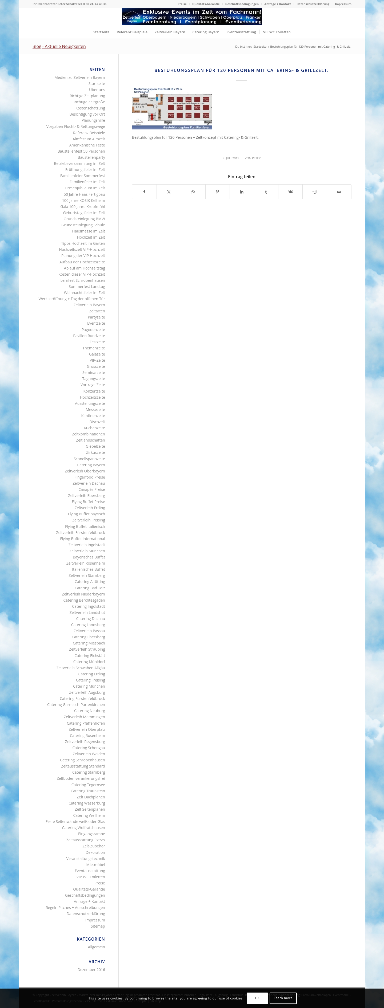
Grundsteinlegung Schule (83, 224)
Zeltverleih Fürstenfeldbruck (80, 532)
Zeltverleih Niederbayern (83, 594)
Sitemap (98, 926)
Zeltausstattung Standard (83, 766)
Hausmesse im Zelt (88, 231)
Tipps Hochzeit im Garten (83, 243)
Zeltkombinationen (88, 433)
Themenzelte (94, 347)
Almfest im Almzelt (89, 138)
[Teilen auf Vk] (290, 192)
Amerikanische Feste (87, 145)
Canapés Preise (91, 489)
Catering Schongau (88, 747)
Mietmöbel (95, 864)
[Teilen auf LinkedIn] (242, 192)
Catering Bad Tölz (90, 587)
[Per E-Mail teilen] (339, 192)
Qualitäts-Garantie (206, 4)
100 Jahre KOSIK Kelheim (83, 200)
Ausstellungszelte (90, 403)
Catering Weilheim (89, 815)
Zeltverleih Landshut (87, 612)
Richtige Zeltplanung (87, 95)
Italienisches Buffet (88, 569)
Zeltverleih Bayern (89, 304)
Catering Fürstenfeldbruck (82, 698)
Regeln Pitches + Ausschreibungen (75, 907)
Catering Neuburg (89, 710)
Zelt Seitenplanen (90, 809)
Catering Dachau (90, 618)
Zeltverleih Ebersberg (86, 495)
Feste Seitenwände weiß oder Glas (75, 821)
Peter (256, 158)
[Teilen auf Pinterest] (218, 192)
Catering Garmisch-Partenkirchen (76, 704)
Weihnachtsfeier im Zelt (84, 292)
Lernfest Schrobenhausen (82, 280)
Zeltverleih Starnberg (87, 575)
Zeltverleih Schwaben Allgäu (81, 667)
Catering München (89, 686)
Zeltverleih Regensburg (85, 741)
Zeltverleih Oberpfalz (87, 729)
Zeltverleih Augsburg (87, 692)
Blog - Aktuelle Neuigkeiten (59, 46)
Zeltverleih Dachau (89, 483)
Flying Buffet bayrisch (86, 513)
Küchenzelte (94, 427)
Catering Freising (90, 680)
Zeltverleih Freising (88, 520)
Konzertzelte (94, 391)
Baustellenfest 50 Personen (81, 151)
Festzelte (97, 341)
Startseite (97, 83)
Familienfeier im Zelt (87, 181)
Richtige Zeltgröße (89, 101)
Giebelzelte (95, 446)
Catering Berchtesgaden (84, 600)
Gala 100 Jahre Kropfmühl (82, 206)
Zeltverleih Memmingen (84, 716)
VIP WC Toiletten (91, 876)
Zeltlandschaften (90, 440)
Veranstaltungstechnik (85, 858)
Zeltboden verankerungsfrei (81, 778)
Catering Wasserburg (87, 803)
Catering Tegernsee (88, 784)
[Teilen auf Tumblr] (266, 192)
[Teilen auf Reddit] (315, 192)
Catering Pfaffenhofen (86, 723)
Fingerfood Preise (90, 477)
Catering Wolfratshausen (83, 827)
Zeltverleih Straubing (87, 649)
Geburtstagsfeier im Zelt (84, 212)
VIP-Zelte (97, 360)
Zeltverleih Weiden (89, 753)
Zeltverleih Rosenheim (85, 563)
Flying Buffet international (82, 538)
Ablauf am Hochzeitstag (84, 268)
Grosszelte (96, 366)
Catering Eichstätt (89, 655)
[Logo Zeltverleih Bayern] (192, 16)
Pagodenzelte (93, 329)
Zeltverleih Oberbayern (85, 471)
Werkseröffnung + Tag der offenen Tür (71, 298)
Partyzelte (96, 317)
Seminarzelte (93, 372)
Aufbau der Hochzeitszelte (82, 261)
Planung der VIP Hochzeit (83, 255)
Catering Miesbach (89, 643)
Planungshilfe (93, 120)
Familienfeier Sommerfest (82, 175)
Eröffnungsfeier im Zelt (85, 169)
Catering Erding (91, 673)
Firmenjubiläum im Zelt (85, 187)
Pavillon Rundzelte (89, 335)
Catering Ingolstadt (88, 606)
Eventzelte (96, 323)
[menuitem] (182, 4)
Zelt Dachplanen (91, 796)
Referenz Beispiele (89, 132)
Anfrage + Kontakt (277, 4)
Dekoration (95, 852)
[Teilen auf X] (169, 192)
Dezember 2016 (91, 969)
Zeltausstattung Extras (85, 839)
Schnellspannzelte (89, 458)
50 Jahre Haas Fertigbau (84, 194)
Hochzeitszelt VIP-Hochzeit (82, 249)
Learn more (283, 998)
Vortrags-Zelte (93, 384)
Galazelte (97, 354)
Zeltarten (97, 310)
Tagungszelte (93, 378)
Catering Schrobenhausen (82, 759)
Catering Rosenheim (87, 735)
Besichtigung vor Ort (87, 114)
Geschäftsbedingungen (242, 4)
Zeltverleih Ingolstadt (87, 544)
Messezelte (95, 409)
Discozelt (97, 421)
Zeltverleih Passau (89, 630)
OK (257, 998)
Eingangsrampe (91, 833)
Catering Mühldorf (89, 661)
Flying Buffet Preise (88, 501)
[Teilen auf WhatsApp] (193, 192)
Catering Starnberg (88, 772)
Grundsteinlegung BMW (84, 218)
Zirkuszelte (95, 452)
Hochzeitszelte (92, 397)
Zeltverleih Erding (90, 507)
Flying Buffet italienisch (85, 526)
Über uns (97, 89)
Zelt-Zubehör (93, 845)
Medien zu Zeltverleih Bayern (79, 77)
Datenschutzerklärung (313, 4)
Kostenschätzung (90, 108)
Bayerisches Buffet (89, 557)
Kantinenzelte (93, 415)
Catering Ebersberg (88, 636)
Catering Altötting (90, 581)
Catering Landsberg (88, 624)
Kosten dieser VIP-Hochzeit (81, 274)
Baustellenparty (91, 157)
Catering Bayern (91, 464)
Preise (182, 4)
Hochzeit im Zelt (91, 237)
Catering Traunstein (88, 790)
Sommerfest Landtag (87, 286)
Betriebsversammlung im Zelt (79, 163)
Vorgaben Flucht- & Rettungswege (75, 126)
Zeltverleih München (87, 550)
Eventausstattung (90, 870)
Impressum (343, 4)
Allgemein (96, 946)
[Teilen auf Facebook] (144, 192)
